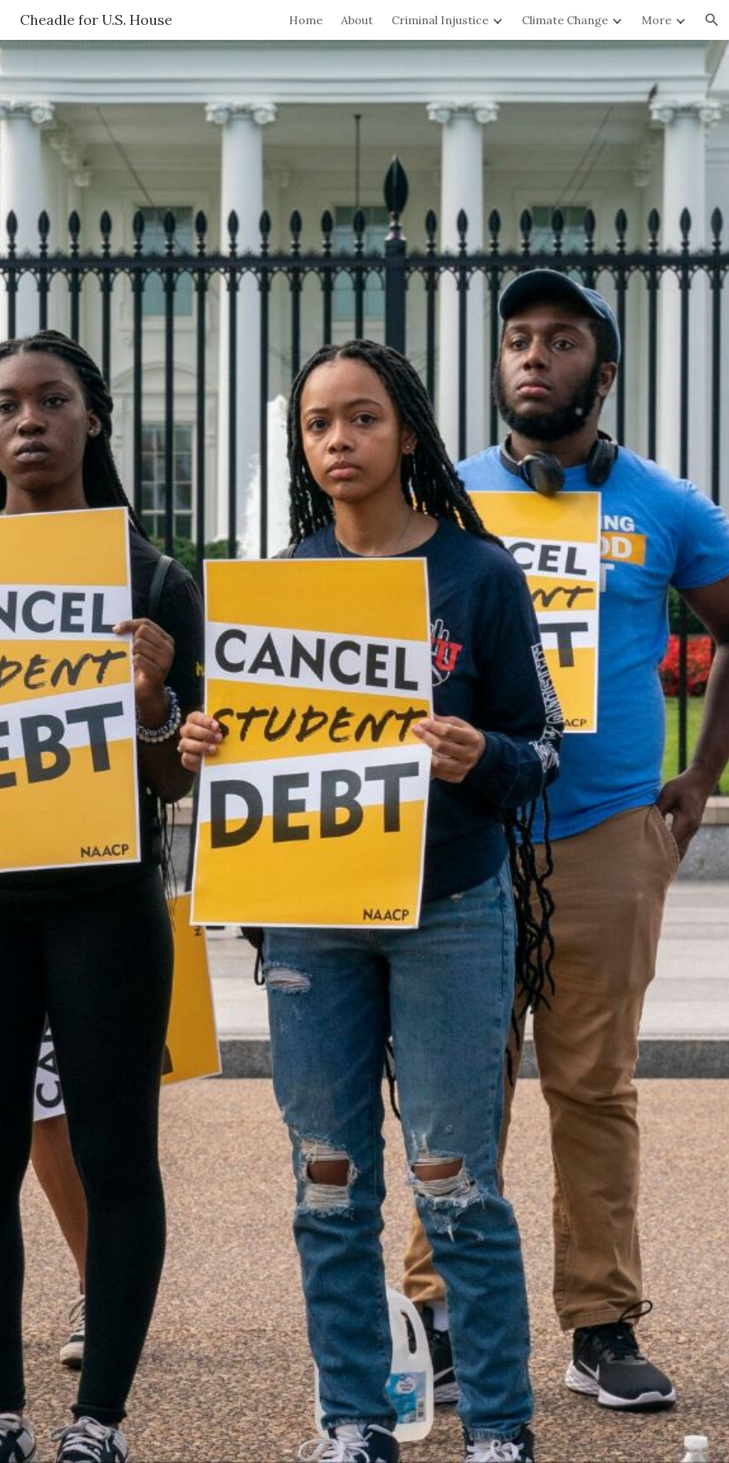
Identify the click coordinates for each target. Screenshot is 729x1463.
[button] (712, 20)
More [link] (656, 20)
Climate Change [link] (565, 20)
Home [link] (305, 20)
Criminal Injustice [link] (440, 20)
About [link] (357, 20)
